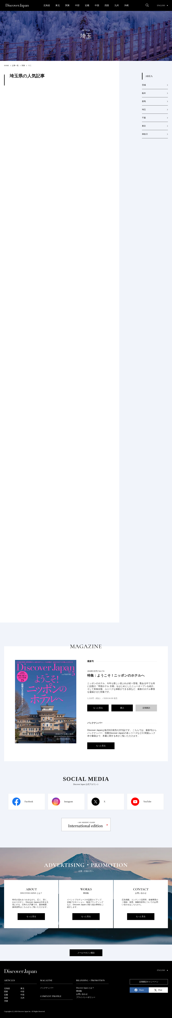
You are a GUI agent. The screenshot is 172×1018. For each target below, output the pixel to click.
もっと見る (98, 708)
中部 (77, 5)
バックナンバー (47, 988)
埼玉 (144, 110)
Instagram (68, 801)
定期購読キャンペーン (148, 982)
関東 (67, 5)
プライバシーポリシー (85, 997)
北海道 (46, 5)
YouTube (147, 801)
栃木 (144, 93)
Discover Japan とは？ (85, 988)
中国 (97, 5)
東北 (57, 5)
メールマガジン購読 (86, 953)
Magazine (46, 980)
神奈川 (145, 134)
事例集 (79, 991)
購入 (122, 708)
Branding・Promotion (90, 980)
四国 (107, 5)
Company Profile (50, 996)
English (162, 5)
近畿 (87, 5)
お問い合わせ (82, 994)
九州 (116, 5)
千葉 (144, 118)
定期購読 (146, 708)
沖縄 (126, 5)
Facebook (29, 801)
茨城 (144, 85)
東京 (144, 126)
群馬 (144, 101)
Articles (9, 980)
